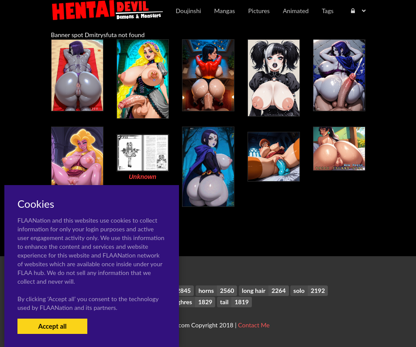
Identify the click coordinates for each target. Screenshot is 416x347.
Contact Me (253, 325)
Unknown (142, 176)
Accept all (52, 326)
